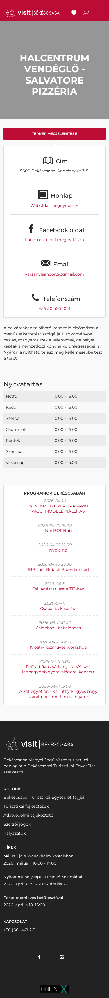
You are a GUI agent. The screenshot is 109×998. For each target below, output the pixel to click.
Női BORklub (58, 530)
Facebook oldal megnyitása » (54, 239)
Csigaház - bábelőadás (58, 627)
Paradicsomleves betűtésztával (33, 897)
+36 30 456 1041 (54, 308)
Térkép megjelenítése (54, 133)
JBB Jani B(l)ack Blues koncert (58, 569)
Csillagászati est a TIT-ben (58, 589)
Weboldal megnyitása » (54, 205)
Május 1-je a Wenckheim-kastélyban (38, 856)
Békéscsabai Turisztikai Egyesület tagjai (43, 797)
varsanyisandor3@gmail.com (54, 274)
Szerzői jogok (17, 824)
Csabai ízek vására (58, 608)
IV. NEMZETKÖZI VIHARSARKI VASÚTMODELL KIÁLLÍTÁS (58, 508)
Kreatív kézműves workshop (58, 647)
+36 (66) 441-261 (19, 929)
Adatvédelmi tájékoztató (28, 815)
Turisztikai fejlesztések (26, 806)
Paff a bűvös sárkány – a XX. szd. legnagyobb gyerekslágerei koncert (58, 669)
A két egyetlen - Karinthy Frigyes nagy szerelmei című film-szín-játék (58, 694)
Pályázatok (14, 833)
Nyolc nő (58, 550)
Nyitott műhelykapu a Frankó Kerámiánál (43, 876)
